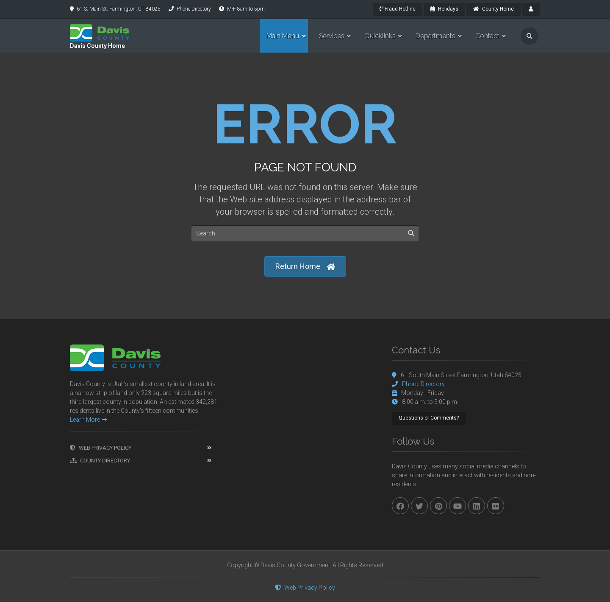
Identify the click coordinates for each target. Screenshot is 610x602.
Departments (435, 36)
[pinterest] (438, 505)
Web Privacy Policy (100, 448)
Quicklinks (380, 36)
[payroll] (531, 9)
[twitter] (419, 505)
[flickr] (495, 505)
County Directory (100, 460)
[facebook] (400, 505)
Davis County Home (97, 45)
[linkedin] (476, 505)
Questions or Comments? (429, 418)
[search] (529, 36)
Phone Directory (194, 9)
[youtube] (457, 505)
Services (331, 36)
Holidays (444, 9)
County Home (493, 9)
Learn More (88, 419)
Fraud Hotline (398, 9)
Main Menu (282, 36)
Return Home (305, 267)
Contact (487, 36)
